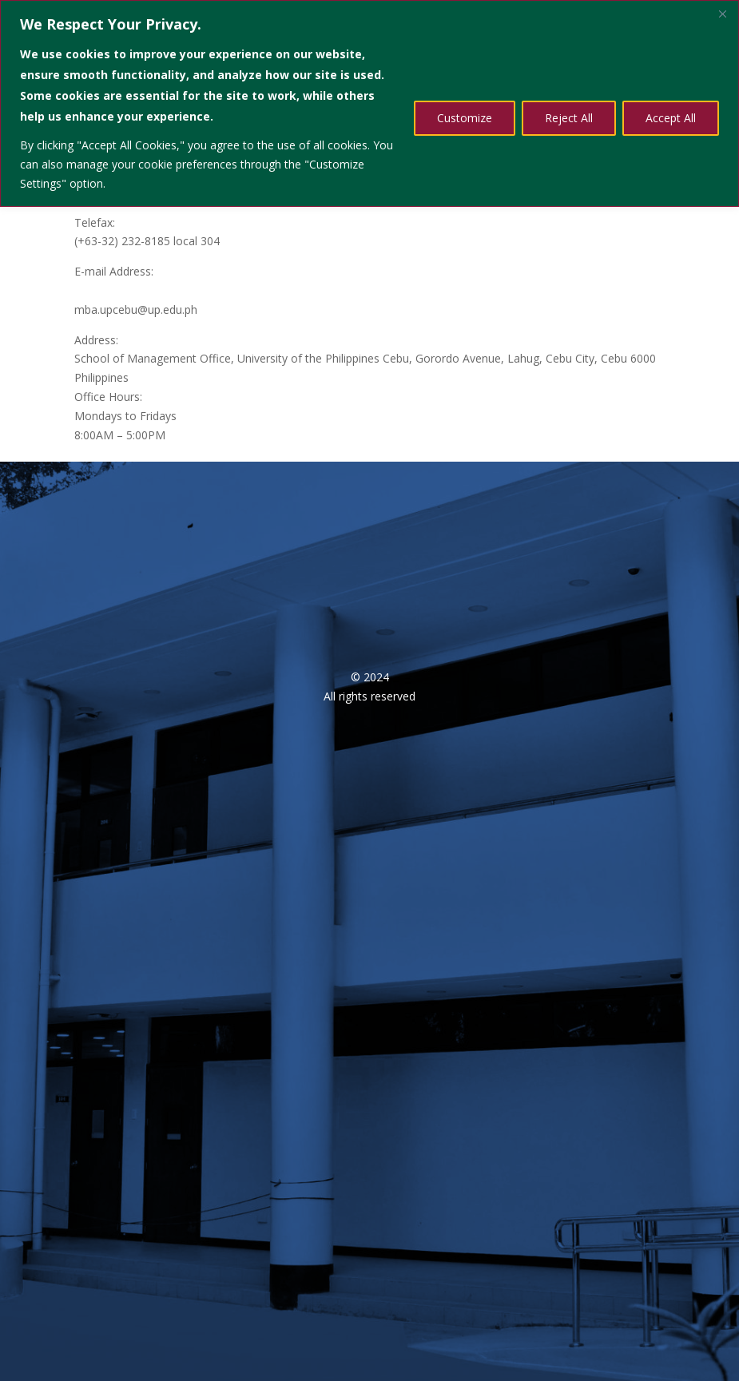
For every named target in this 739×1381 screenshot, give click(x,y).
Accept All (671, 117)
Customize (464, 117)
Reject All (569, 117)
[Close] (722, 13)
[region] (369, 103)
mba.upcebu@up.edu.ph (135, 309)
